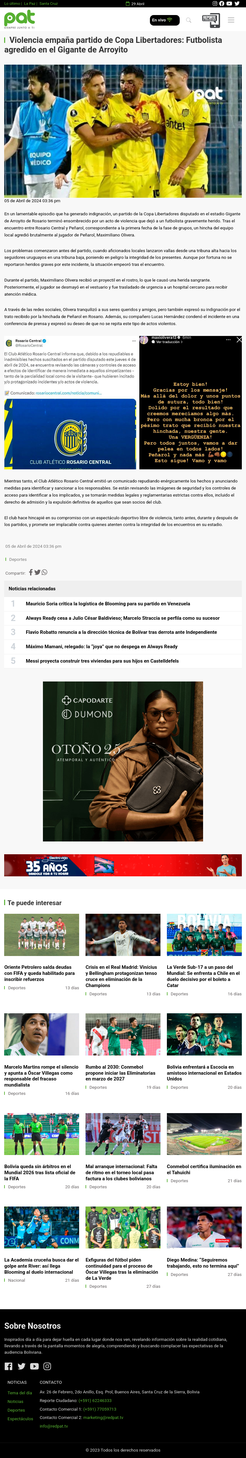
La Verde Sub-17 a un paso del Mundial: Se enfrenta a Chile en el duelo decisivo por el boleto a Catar (203, 976)
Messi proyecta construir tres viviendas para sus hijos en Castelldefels (102, 661)
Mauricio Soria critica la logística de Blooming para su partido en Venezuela (108, 604)
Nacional (16, 1280)
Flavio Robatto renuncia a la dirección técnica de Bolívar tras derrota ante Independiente (121, 632)
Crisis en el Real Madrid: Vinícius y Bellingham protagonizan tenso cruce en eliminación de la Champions (121, 976)
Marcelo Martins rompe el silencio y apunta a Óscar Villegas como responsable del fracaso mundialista (41, 1076)
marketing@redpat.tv (103, 1417)
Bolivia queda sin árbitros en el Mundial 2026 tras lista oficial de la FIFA (39, 1173)
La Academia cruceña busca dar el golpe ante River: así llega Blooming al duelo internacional (41, 1266)
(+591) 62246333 (94, 1400)
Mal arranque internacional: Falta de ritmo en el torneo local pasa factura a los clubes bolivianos (121, 1173)
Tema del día (20, 1392)
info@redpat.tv (54, 1426)
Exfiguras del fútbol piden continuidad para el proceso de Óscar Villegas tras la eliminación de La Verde (122, 1269)
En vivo (162, 20)
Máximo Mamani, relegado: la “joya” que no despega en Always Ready (102, 646)
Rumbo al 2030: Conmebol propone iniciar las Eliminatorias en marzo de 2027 (120, 1073)
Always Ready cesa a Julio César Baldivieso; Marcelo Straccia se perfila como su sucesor (123, 618)
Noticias (15, 1401)
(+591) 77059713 (99, 1409)
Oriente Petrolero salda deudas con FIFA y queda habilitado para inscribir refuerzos (39, 973)
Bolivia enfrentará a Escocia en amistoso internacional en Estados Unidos (204, 1073)
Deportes (18, 559)
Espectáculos (20, 1418)
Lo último (12, 3)
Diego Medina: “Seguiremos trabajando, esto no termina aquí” (203, 1263)
